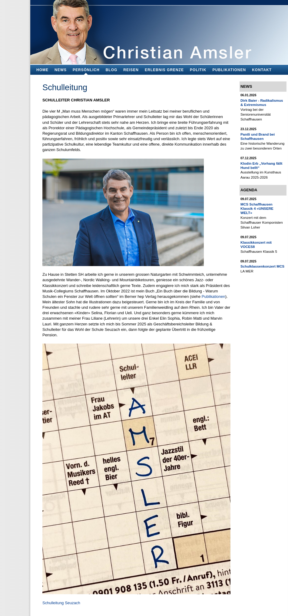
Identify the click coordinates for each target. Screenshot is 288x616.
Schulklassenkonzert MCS (262, 266)
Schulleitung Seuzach (61, 603)
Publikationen (213, 296)
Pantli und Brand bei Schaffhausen (257, 136)
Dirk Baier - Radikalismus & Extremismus (261, 102)
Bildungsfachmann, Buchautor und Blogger (159, 30)
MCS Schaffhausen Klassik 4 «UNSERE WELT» (256, 208)
